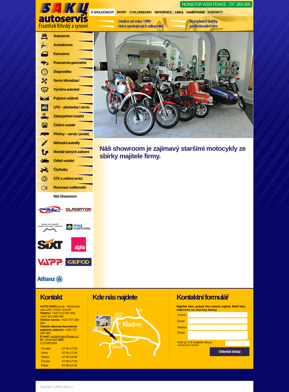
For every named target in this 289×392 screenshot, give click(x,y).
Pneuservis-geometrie (69, 63)
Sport (121, 12)
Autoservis (61, 36)
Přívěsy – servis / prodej (71, 134)
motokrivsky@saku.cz (65, 336)
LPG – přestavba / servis (71, 107)
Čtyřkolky (60, 170)
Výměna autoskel (66, 89)
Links (179, 12)
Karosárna (61, 54)
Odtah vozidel (63, 161)
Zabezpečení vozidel (68, 116)
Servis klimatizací (66, 80)
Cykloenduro (140, 12)
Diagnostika (62, 72)
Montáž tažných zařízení (71, 152)
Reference (163, 12)
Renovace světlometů (69, 187)
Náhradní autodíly (66, 143)
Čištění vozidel (64, 125)
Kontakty (215, 12)
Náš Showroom (65, 196)
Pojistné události (65, 98)
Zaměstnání (195, 12)
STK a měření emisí (67, 178)
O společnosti (102, 12)
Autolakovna (62, 45)
